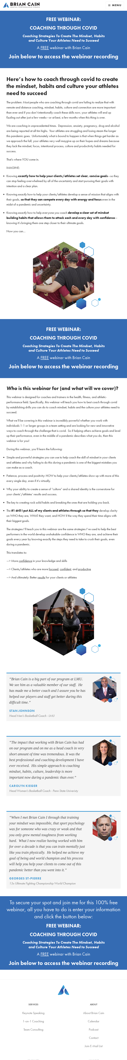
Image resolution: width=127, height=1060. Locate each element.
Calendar (93, 1021)
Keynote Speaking (33, 1013)
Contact (93, 1038)
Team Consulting (33, 1029)
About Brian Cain (93, 1013)
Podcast (93, 1029)
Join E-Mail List (94, 1046)
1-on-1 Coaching (33, 1021)
